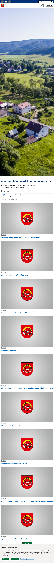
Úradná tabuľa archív (23, 185)
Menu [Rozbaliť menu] (49, 5)
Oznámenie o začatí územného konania (12, 187)
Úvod (3, 185)
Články (33, 185)
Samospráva (11, 185)
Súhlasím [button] (5, 559)
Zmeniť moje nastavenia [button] (27, 559)
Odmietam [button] (15, 559)
